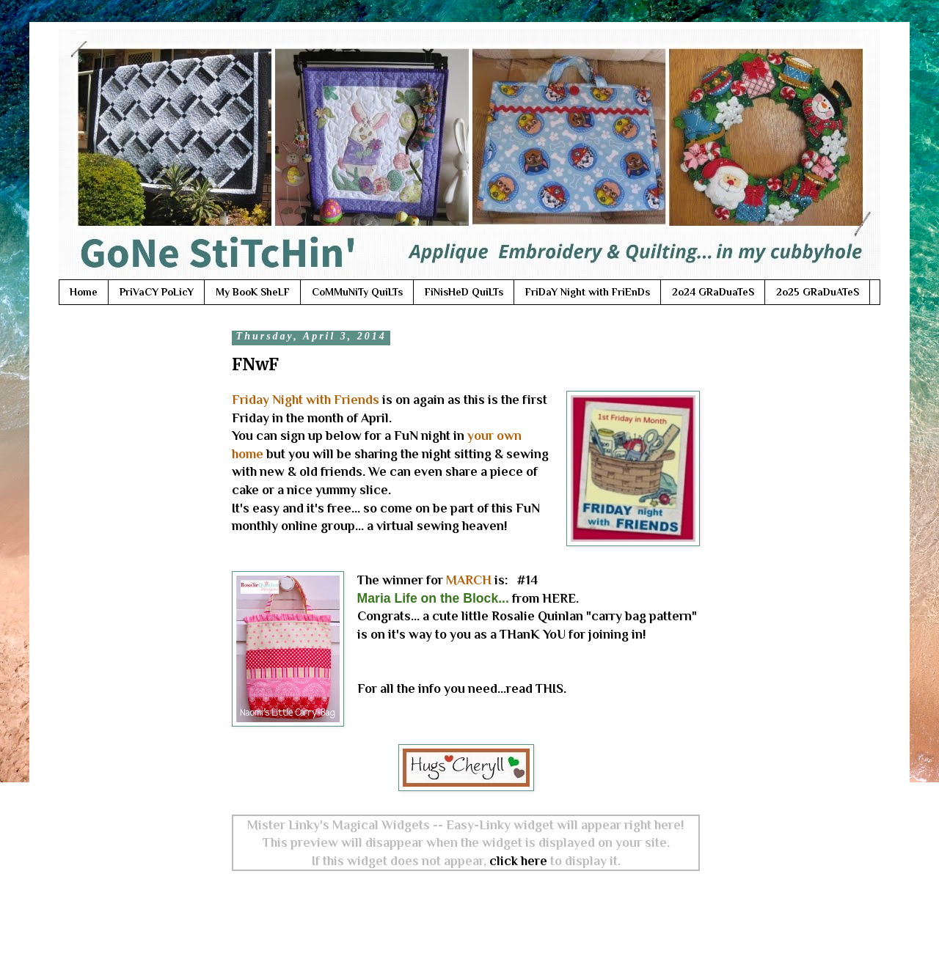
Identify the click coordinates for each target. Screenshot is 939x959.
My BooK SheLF (253, 292)
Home (84, 292)
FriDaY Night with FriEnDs (587, 292)
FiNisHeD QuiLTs (464, 292)
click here (518, 860)
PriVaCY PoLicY (157, 292)
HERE (559, 598)
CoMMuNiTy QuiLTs (357, 292)
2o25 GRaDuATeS (817, 292)
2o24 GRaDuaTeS (713, 292)
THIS (549, 688)
